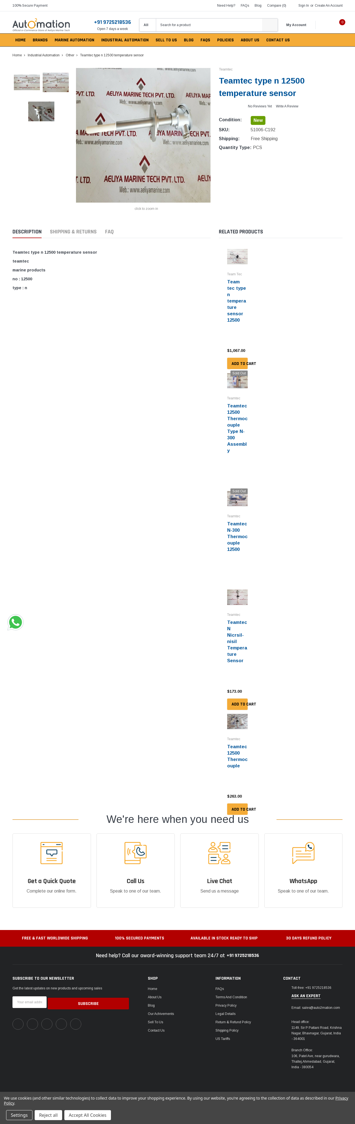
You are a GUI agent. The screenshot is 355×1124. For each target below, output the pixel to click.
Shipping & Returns (73, 231)
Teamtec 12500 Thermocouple (236, 749)
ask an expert (306, 988)
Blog (151, 998)
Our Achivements (161, 1006)
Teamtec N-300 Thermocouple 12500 (236, 532)
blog (258, 5)
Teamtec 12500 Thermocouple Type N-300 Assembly (237, 425)
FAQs (245, 5)
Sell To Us (155, 1015)
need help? (226, 5)
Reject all (48, 1115)
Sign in (303, 5)
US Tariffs (222, 1031)
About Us (154, 990)
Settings (19, 1115)
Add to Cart (240, 362)
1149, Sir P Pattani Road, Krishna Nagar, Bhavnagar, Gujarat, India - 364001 (316, 1025)
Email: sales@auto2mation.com (315, 1000)
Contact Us (156, 1023)
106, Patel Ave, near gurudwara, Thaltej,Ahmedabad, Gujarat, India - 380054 (315, 1054)
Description (27, 231)
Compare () (276, 5)
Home (152, 981)
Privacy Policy (226, 998)
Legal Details (225, 1006)
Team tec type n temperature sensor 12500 (237, 300)
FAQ (109, 231)
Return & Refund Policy (233, 1015)
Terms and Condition (231, 990)
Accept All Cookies (87, 1115)
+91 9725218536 (112, 22)
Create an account (329, 5)
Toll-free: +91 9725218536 (311, 980)
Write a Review (287, 106)
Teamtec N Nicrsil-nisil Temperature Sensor (236, 635)
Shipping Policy (227, 1023)
